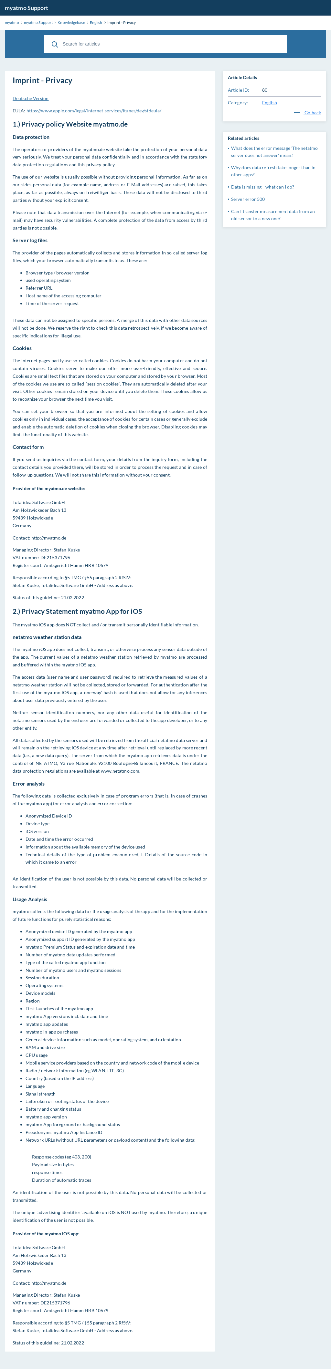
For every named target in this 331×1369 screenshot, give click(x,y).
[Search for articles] (165, 44)
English (269, 102)
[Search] (55, 44)
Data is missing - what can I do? (262, 187)
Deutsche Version (31, 98)
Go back (307, 112)
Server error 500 (248, 199)
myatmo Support (26, 7)
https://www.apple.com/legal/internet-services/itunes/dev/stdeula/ (94, 110)
